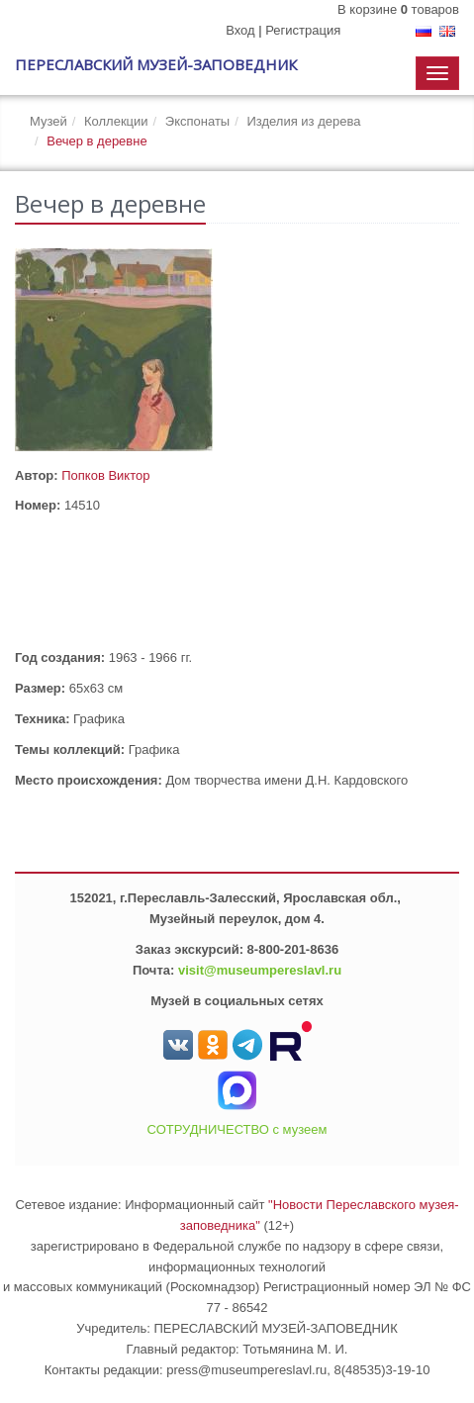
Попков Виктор (105, 475)
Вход (240, 30)
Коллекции (116, 121)
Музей (48, 121)
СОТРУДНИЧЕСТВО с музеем (237, 1129)
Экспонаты (197, 121)
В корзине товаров (398, 9)
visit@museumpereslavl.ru (259, 970)
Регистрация (302, 30)
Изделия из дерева (303, 121)
